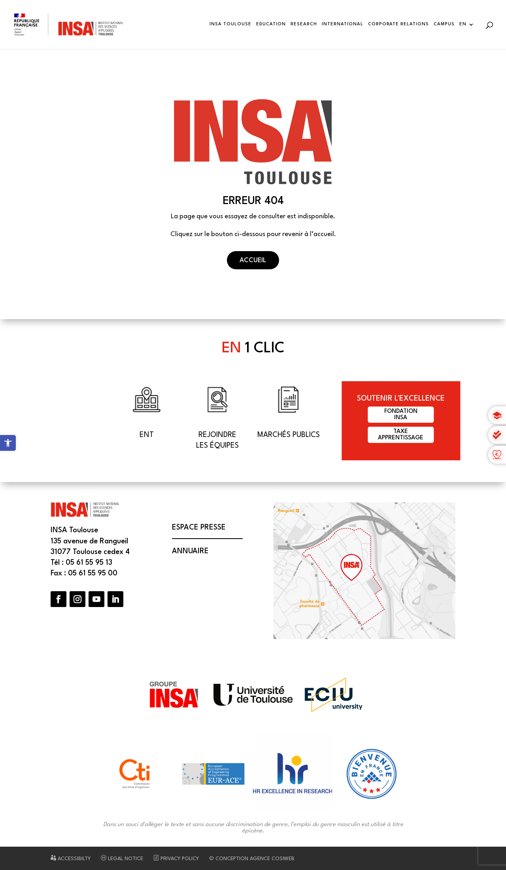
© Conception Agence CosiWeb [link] (252, 858)
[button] (58, 599)
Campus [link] (444, 24)
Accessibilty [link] (71, 858)
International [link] (342, 24)
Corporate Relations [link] (398, 24)
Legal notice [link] (122, 858)
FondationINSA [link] (400, 415)
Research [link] (304, 24)
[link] (8, 443)
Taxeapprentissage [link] (400, 435)
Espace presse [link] (199, 527)
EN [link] (462, 24)
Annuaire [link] (190, 551)
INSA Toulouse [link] (230, 24)
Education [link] (271, 24)
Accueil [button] (253, 260)
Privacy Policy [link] (176, 858)
